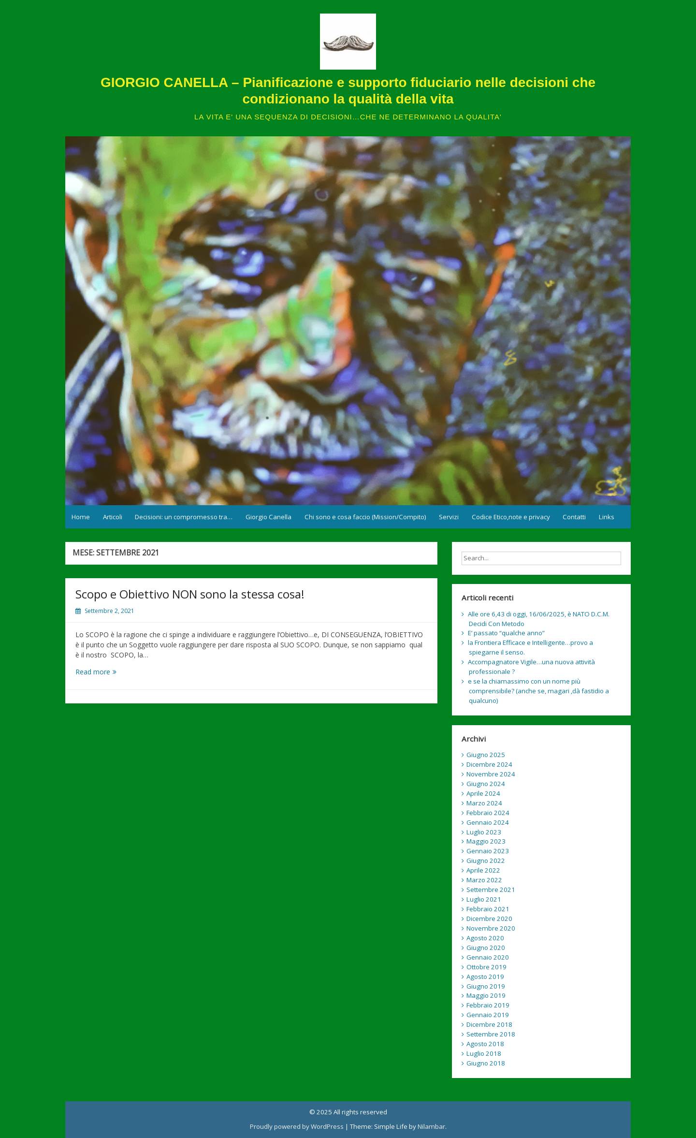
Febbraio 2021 (487, 909)
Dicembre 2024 (489, 764)
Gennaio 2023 (487, 850)
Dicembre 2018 (489, 1024)
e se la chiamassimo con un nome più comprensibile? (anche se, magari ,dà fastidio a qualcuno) (538, 691)
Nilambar (431, 1126)
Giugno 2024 (485, 783)
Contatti (574, 516)
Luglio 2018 (483, 1053)
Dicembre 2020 (489, 918)
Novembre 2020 (490, 928)
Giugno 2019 (485, 986)
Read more (107, 672)
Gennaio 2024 (487, 822)
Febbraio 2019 (487, 1005)
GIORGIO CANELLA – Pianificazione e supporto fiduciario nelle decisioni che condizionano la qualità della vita (348, 90)
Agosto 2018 (485, 1043)
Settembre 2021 (490, 889)
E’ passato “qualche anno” (506, 632)
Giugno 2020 (485, 947)
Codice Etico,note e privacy (511, 516)
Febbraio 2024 (487, 812)
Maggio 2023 (486, 841)
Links (606, 516)
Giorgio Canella (268, 516)
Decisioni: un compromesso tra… (183, 516)
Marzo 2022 (484, 879)
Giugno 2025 (485, 754)
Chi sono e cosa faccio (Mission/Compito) (365, 516)
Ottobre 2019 (486, 967)
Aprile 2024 (483, 793)
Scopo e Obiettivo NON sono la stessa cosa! (189, 594)
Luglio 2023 (483, 832)
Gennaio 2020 (487, 957)
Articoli (112, 516)
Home (81, 516)
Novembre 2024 (490, 774)
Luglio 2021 (483, 899)
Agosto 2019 (485, 976)
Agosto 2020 (485, 938)
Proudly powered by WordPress (297, 1126)
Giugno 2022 (485, 860)
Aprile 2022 (483, 870)
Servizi (449, 516)
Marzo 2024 (484, 803)
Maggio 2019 (486, 995)
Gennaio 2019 (487, 1014)
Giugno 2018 (485, 1063)
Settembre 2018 (490, 1034)
